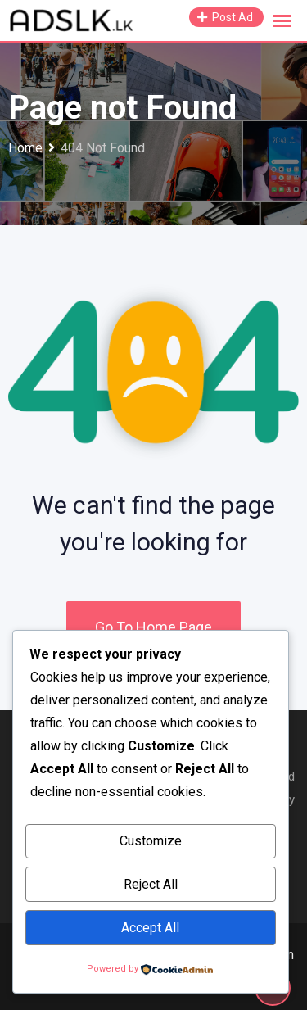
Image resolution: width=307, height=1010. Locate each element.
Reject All (151, 884)
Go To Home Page (153, 627)
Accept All (150, 927)
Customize (151, 841)
